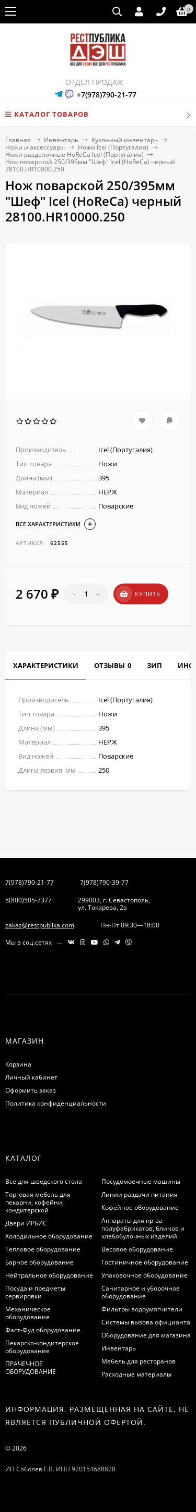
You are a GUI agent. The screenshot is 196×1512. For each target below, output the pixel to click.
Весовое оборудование (137, 1249)
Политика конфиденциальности (55, 1103)
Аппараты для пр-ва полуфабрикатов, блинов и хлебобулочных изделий (143, 1228)
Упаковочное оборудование (144, 1275)
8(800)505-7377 (28, 900)
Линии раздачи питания (139, 1194)
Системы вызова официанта (145, 1322)
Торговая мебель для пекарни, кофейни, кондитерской (38, 1202)
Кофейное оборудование (140, 1207)
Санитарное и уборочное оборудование (140, 1292)
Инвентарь (61, 139)
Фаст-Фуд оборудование (42, 1329)
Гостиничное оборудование (144, 1262)
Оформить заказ (30, 1090)
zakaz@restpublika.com (39, 925)
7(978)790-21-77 (29, 882)
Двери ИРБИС (26, 1223)
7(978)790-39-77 (104, 882)
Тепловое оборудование (42, 1249)
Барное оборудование (39, 1262)
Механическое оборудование (28, 1313)
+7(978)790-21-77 (106, 95)
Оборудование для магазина (146, 1335)
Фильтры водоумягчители (141, 1309)
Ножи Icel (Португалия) (113, 147)
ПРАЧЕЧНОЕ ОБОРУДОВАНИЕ (30, 1367)
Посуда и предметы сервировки (35, 1292)
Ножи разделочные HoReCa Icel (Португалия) (74, 154)
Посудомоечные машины (140, 1181)
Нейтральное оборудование (49, 1275)
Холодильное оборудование (49, 1236)
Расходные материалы (136, 1374)
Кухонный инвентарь (124, 139)
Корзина (18, 1064)
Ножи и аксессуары (35, 147)
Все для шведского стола (43, 1181)
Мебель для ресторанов (138, 1361)
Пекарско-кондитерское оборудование (42, 1347)
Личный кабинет (31, 1077)
